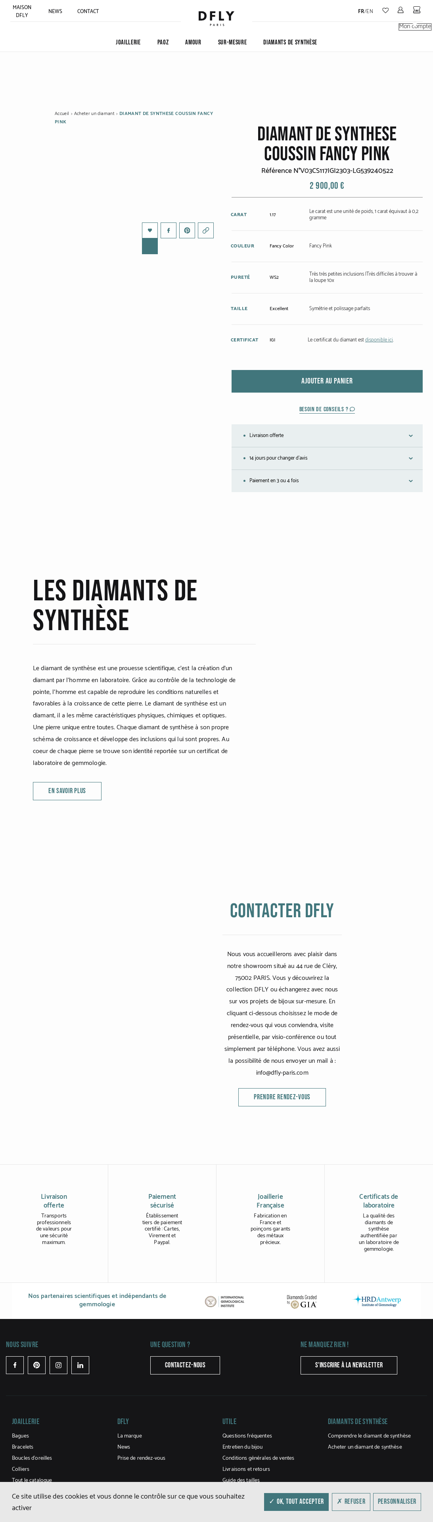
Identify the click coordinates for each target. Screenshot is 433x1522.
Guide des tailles (241, 1480)
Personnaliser (397, 1501)
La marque (129, 1436)
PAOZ (163, 42)
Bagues (20, 1436)
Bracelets (22, 1447)
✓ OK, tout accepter (296, 1501)
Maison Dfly (22, 12)
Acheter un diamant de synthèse (365, 1447)
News (55, 12)
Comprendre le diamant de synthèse (369, 1436)
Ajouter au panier (327, 381)
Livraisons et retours (246, 1469)
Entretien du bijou (242, 1447)
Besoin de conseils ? (327, 409)
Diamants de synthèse (290, 42)
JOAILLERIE (128, 42)
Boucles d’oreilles (32, 1458)
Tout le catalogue (32, 1480)
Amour (193, 42)
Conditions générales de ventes (258, 1458)
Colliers (20, 1469)
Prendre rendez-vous (282, 1097)
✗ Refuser (351, 1501)
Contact (88, 12)
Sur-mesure (232, 42)
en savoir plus (67, 791)
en (369, 11)
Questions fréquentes (247, 1436)
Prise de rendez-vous (141, 1458)
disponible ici (379, 340)
